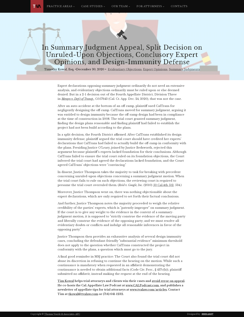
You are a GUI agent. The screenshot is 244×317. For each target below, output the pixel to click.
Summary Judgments (184, 69)
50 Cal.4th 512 (163, 185)
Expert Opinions (155, 69)
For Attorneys (149, 6)
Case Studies (92, 6)
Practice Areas (59, 6)
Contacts (179, 6)
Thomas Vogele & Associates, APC (62, 314)
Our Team (119, 6)
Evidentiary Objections (125, 69)
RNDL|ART (208, 314)
